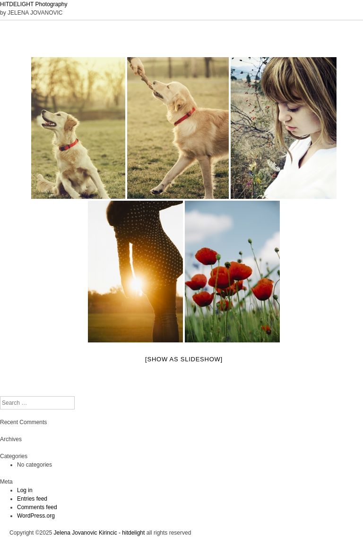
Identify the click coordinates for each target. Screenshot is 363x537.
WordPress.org (36, 515)
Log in (25, 490)
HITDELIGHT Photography (34, 4)
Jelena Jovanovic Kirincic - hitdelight (99, 532)
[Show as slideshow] (184, 359)
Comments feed (37, 507)
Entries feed (32, 498)
